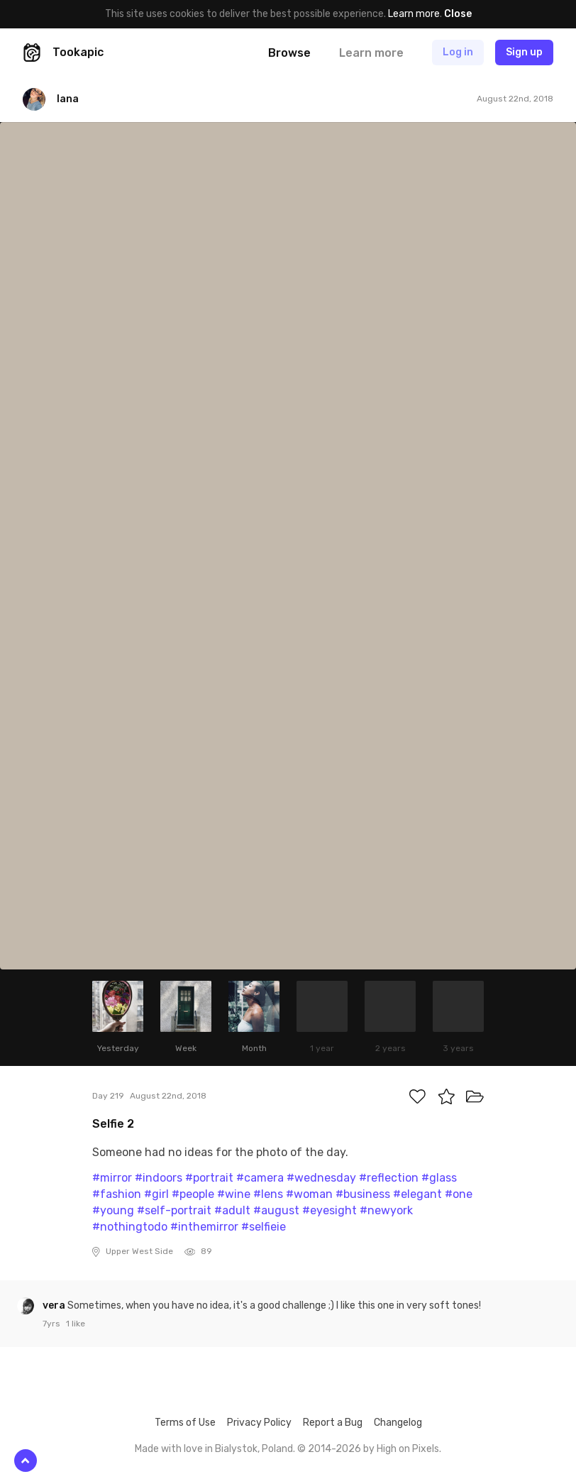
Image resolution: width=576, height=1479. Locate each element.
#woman (309, 1194)
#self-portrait (174, 1210)
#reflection (389, 1177)
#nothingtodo (129, 1226)
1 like (75, 1324)
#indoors (158, 1177)
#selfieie (263, 1226)
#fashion (116, 1194)
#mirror (112, 1177)
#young (113, 1210)
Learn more (414, 14)
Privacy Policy (259, 1423)
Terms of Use (185, 1423)
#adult (232, 1210)
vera (55, 1305)
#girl (156, 1194)
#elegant (417, 1194)
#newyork (386, 1210)
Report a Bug (332, 1423)
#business (363, 1194)
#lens (268, 1194)
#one (458, 1194)
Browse (289, 53)
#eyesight (329, 1210)
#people (193, 1194)
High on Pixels (408, 1449)
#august (276, 1210)
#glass (439, 1177)
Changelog (398, 1423)
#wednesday (321, 1177)
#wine (233, 1194)
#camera (260, 1177)
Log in (458, 52)
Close (458, 14)
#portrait (209, 1177)
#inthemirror (204, 1226)
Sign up (524, 52)
